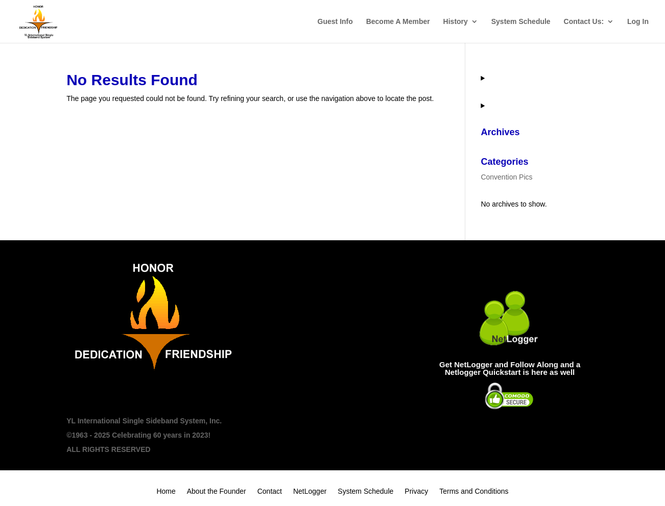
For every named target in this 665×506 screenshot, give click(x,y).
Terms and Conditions (473, 491)
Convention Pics (506, 177)
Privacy (416, 491)
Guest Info (335, 22)
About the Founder (216, 491)
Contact (269, 491)
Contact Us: (584, 22)
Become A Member (398, 22)
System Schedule (521, 22)
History (455, 22)
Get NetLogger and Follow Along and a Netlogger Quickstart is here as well (509, 368)
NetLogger (309, 491)
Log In (638, 22)
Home (165, 491)
